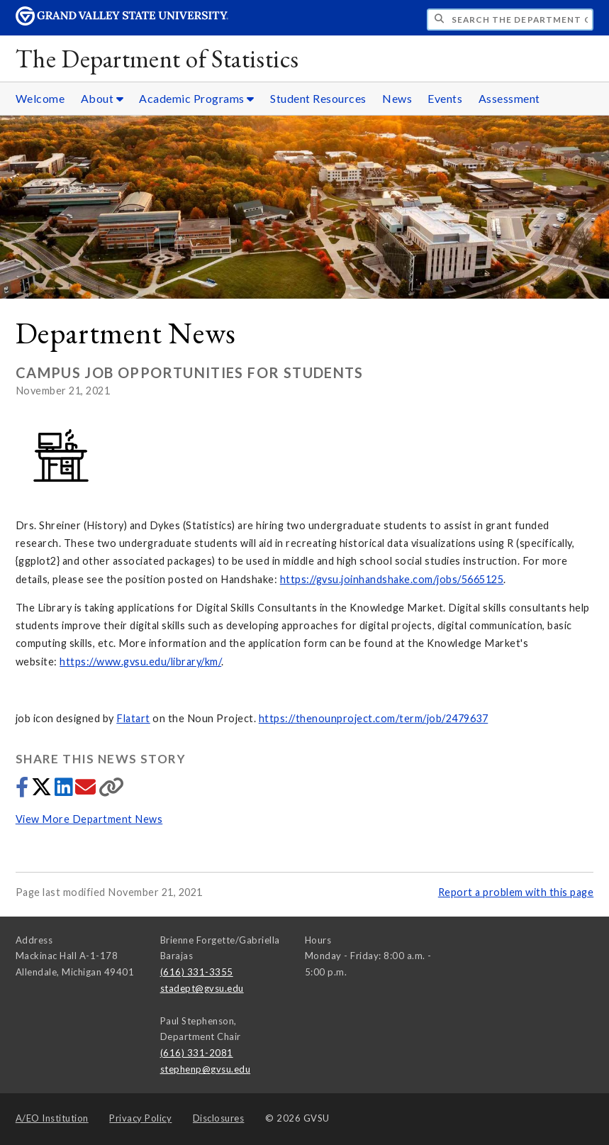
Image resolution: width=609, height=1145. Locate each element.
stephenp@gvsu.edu (205, 1069)
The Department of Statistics (157, 58)
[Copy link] (112, 791)
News (397, 98)
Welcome (40, 98)
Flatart (133, 718)
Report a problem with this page (516, 892)
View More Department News (89, 819)
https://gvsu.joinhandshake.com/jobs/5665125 (392, 579)
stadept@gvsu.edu (202, 988)
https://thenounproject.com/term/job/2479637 (373, 718)
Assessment (509, 98)
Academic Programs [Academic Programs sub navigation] (197, 98)
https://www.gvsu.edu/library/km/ (140, 662)
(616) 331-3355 (196, 972)
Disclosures (219, 1118)
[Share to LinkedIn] (65, 791)
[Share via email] (87, 791)
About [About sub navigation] (102, 98)
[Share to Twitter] (43, 791)
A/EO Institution (52, 1118)
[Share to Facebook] (23, 791)
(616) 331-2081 (196, 1052)
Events (445, 98)
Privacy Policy (140, 1118)
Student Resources (318, 98)
